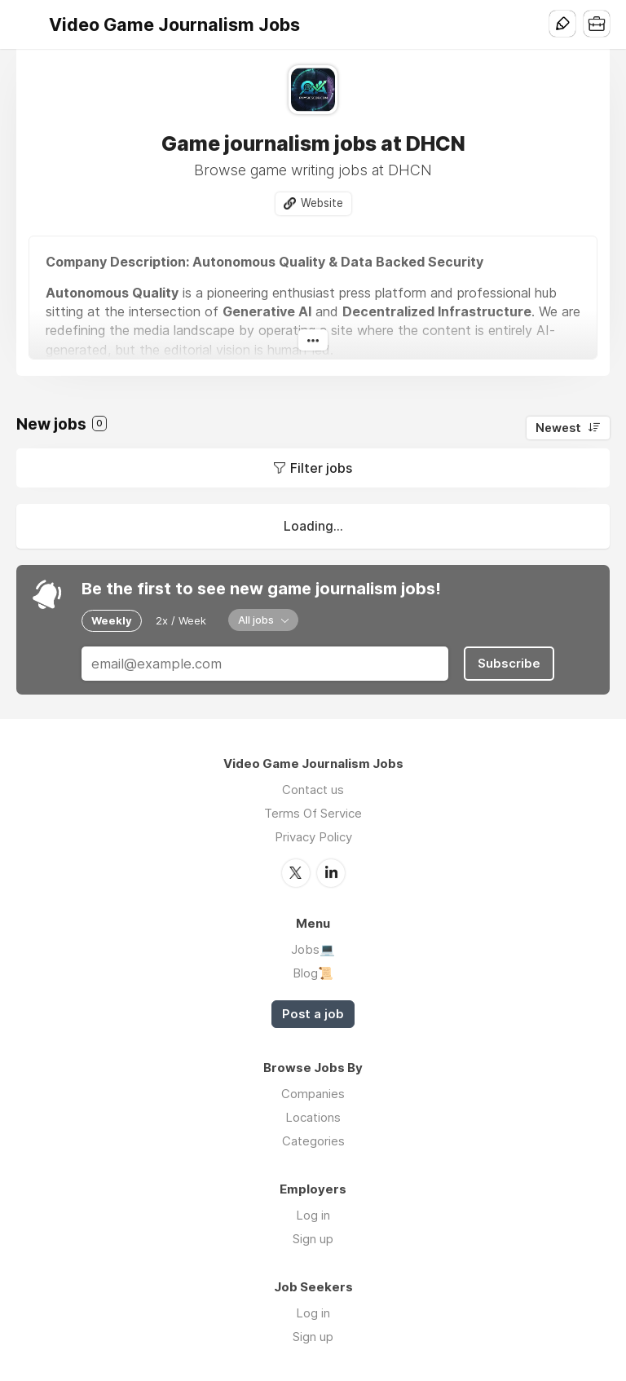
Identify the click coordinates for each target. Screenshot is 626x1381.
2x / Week (181, 620)
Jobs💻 (313, 949)
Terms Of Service (313, 813)
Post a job (313, 1014)
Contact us (313, 789)
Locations (313, 1117)
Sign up (313, 1238)
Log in (313, 1215)
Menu (28, 24)
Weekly (111, 620)
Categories (313, 1141)
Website (322, 203)
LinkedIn (331, 873)
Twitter (296, 873)
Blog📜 (313, 973)
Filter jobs (321, 468)
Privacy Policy (313, 837)
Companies (313, 1093)
